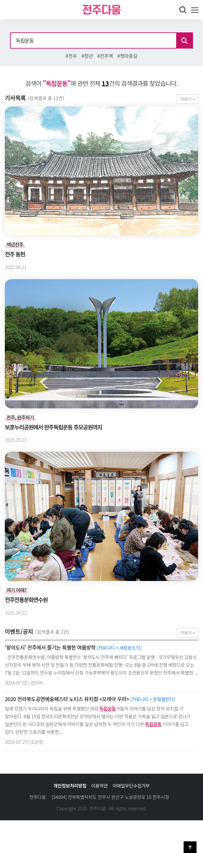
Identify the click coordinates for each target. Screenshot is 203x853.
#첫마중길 (127, 55)
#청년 (87, 55)
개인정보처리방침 (69, 785)
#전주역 (105, 55)
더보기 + (187, 99)
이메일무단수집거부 (131, 785)
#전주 (71, 55)
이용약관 (99, 785)
